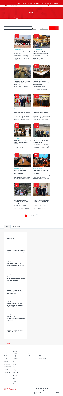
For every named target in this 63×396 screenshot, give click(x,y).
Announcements (42, 353)
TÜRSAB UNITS (7, 1)
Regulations (36, 352)
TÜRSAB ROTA (32, 3)
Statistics (21, 352)
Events (40, 356)
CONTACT (12, 1)
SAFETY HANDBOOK (55, 3)
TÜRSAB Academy (7, 372)
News (40, 355)
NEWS (7, 226)
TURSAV (37, 3)
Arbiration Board (7, 367)
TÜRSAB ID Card (15, 372)
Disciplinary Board (7, 356)
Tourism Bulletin (42, 352)
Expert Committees (7, 366)
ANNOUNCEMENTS (16, 226)
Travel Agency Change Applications (15, 369)
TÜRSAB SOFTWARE (25, 3)
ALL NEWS (54, 227)
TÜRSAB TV (42, 3)
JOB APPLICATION (48, 3)
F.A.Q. (16, 1)
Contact (35, 393)
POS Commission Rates (43, 358)
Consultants (6, 361)
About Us (5, 352)
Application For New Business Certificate (15, 358)
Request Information (38, 392)
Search (52, 28)
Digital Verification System (15, 375)
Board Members (6, 353)
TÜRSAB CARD (18, 3)
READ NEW (9, 343)
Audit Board (6, 355)
